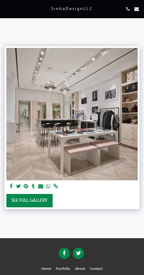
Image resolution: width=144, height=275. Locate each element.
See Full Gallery (29, 200)
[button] (7, 9)
